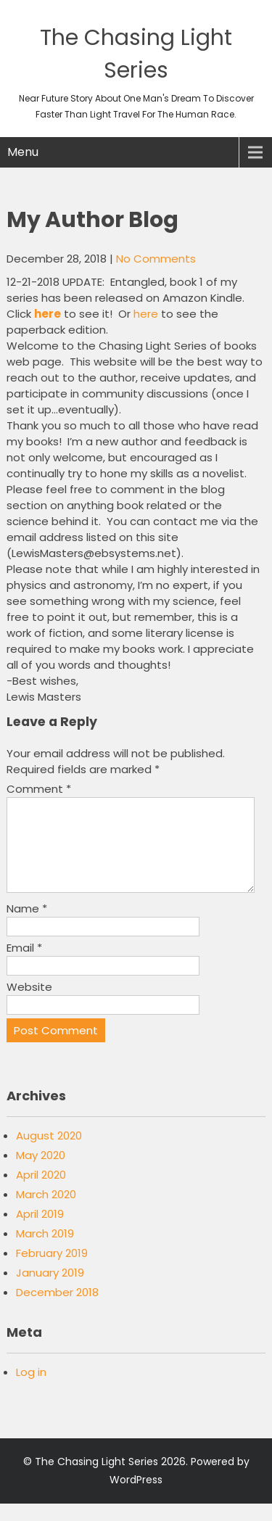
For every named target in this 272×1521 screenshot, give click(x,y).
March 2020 (46, 1211)
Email (24, 965)
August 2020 (49, 1153)
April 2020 (41, 1192)
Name (27, 925)
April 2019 (40, 1231)
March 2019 (45, 1250)
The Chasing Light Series (96, 1479)
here (145, 313)
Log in (31, 1389)
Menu (22, 152)
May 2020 (40, 1172)
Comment (39, 788)
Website (29, 1004)
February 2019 (52, 1270)
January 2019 (50, 1290)
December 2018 (57, 1309)
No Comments (156, 258)
